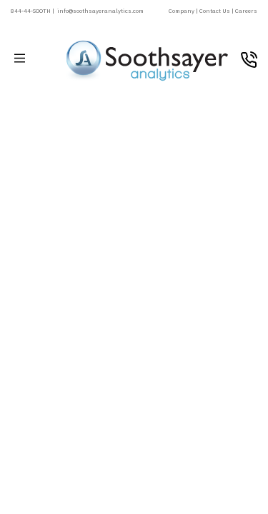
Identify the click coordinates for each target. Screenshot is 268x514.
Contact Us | (217, 10)
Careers (246, 10)
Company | (184, 10)
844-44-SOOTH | (32, 10)
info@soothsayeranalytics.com (100, 10)
